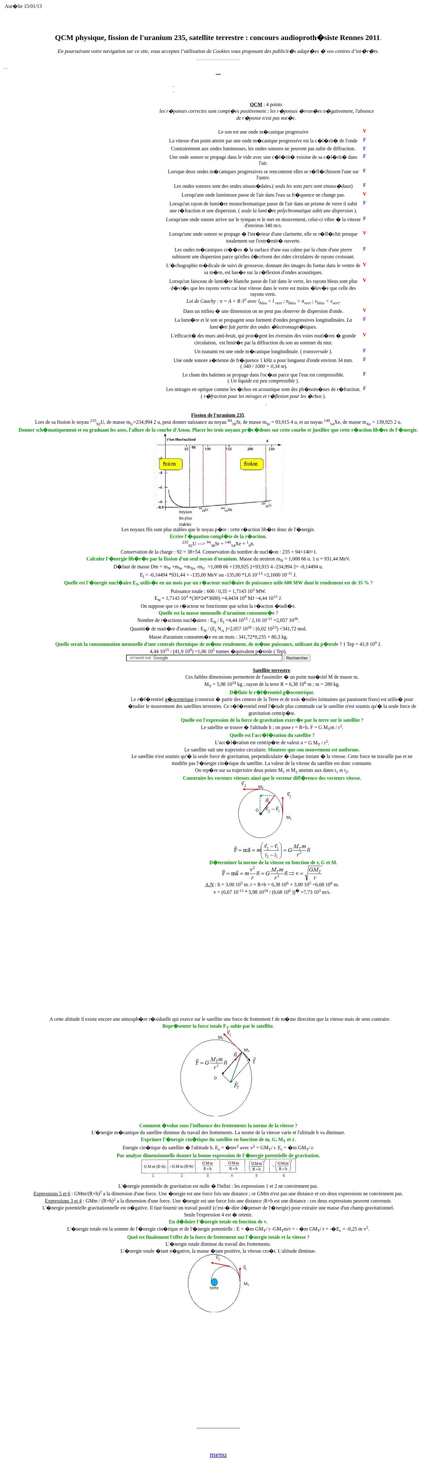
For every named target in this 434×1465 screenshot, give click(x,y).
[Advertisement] (108, 231)
